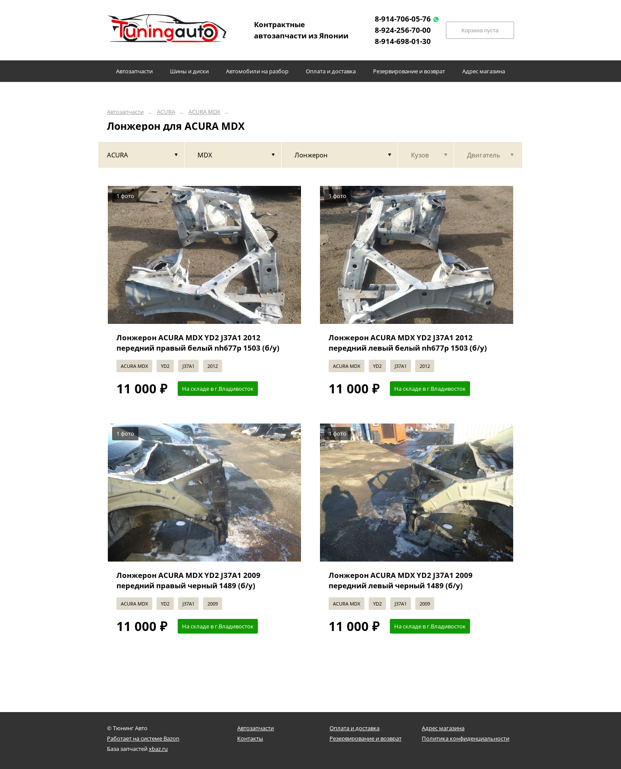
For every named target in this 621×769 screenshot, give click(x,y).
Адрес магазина (443, 728)
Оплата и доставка (354, 728)
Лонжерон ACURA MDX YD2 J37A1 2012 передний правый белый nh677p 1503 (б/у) (197, 343)
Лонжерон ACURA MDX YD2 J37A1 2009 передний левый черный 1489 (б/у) (401, 580)
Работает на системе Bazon (143, 738)
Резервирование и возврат (365, 738)
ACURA (166, 112)
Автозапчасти (125, 112)
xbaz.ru (158, 749)
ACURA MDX (204, 112)
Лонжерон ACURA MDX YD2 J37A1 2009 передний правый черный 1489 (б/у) (188, 580)
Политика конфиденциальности (465, 738)
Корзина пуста (480, 30)
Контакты (250, 738)
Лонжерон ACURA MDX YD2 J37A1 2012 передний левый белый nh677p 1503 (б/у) (408, 343)
